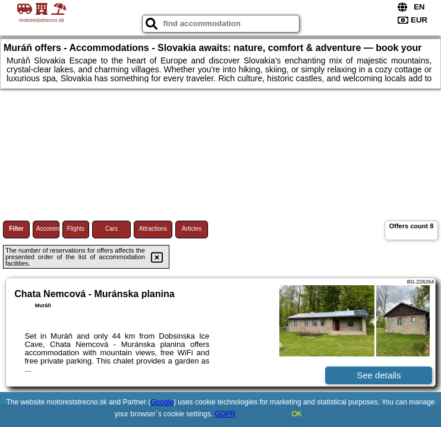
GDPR (225, 414)
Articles (191, 228)
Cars (111, 228)
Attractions (153, 228)
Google (162, 402)
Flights (75, 228)
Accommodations (47, 228)
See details (379, 375)
